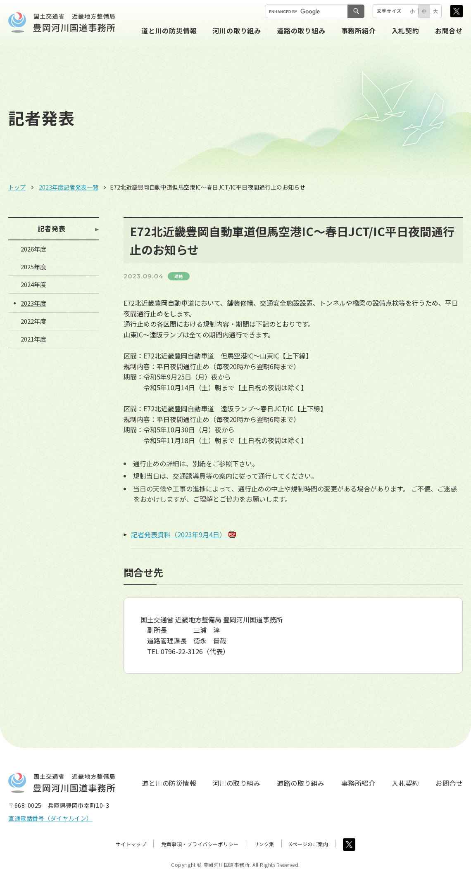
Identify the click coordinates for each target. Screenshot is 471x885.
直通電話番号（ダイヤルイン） (50, 818)
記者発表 (52, 228)
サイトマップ (131, 843)
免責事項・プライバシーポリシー (199, 843)
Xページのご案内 (308, 843)
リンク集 (264, 843)
